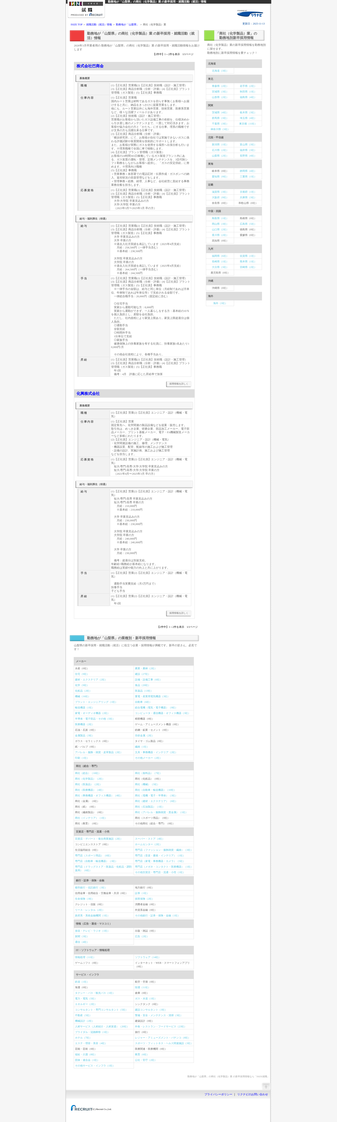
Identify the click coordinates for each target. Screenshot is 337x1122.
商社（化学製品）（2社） (90, 778)
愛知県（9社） (220, 176)
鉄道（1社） (82, 981)
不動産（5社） (83, 1015)
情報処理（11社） (85, 957)
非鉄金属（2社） (144, 735)
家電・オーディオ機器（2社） (92, 713)
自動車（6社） (143, 701)
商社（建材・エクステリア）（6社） (156, 801)
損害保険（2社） (144, 898)
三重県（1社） (248, 176)
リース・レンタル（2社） (90, 909)
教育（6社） (142, 1054)
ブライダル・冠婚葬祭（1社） (92, 1032)
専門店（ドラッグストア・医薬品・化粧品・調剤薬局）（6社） (103, 868)
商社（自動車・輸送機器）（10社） (155, 789)
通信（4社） (82, 941)
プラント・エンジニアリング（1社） (96, 701)
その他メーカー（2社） (148, 757)
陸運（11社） (142, 987)
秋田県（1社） (248, 91)
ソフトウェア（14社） (148, 957)
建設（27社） (142, 674)
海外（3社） (220, 303)
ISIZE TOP (76, 24)
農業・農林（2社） (146, 668)
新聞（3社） (82, 936)
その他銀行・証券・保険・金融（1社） (157, 915)
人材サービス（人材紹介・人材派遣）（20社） (102, 1026)
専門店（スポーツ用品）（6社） (93, 855)
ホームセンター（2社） (148, 844)
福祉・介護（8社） (86, 1054)
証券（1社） (142, 893)
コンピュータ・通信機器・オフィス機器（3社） (162, 713)
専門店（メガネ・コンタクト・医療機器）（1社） (164, 866)
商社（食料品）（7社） (148, 773)
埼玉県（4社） (248, 118)
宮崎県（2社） (248, 267)
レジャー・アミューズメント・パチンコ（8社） (162, 1037)
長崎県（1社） (220, 261)
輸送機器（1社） (84, 707)
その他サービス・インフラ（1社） (95, 1065)
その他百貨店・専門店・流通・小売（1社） (160, 872)
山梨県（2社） (220, 155)
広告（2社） (142, 936)
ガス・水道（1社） (146, 998)
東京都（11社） (248, 123)
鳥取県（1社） (220, 218)
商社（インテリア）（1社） (91, 817)
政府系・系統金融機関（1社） (92, 915)
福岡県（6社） (220, 255)
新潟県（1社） (220, 144)
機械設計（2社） (84, 1020)
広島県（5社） (248, 223)
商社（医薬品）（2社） (88, 784)
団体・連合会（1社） (87, 1060)
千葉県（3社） (220, 123)
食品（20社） (142, 685)
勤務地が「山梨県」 (127, 24)
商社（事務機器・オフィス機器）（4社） (99, 795)
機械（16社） (82, 696)
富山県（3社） (248, 144)
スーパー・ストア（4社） (150, 838)
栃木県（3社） (248, 112)
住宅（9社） (82, 674)
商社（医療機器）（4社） (90, 789)
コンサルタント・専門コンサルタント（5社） (101, 1009)
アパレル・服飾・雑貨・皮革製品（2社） (99, 752)
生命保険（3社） (84, 898)
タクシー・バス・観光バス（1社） (95, 992)
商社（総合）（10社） (88, 773)
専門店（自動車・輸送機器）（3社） (96, 861)
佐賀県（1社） (248, 255)
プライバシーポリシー (218, 1094)
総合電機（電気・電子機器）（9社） (156, 707)
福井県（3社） (248, 150)
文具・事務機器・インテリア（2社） (156, 752)
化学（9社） (82, 685)
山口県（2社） (220, 229)
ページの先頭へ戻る (266, 1086)
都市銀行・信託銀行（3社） (91, 887)
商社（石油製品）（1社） (150, 806)
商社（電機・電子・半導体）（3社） (156, 795)
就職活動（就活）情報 (99, 24)
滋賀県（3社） (220, 191)
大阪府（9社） (220, 197)
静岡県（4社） (248, 170)
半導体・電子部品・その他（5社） (95, 718)
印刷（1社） (82, 757)
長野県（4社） (248, 155)
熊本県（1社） (248, 261)
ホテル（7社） (83, 1037)
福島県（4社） (248, 97)
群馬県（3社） (220, 118)
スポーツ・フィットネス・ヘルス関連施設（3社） (164, 1043)
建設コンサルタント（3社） (151, 1009)
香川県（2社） (220, 235)
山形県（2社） (220, 97)
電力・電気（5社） (86, 998)
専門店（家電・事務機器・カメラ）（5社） (160, 861)
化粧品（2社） (83, 690)
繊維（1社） (142, 746)
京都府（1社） (248, 191)
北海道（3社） (220, 70)
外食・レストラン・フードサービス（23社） (161, 1026)
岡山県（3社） (220, 223)
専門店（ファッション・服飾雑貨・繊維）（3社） (164, 849)
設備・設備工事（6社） (148, 679)
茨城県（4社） (220, 112)
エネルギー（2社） (86, 1004)
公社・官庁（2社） (146, 1060)
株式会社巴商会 (90, 66)
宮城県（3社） (220, 91)
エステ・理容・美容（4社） (91, 1043)
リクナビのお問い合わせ (252, 1094)
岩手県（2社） (248, 86)
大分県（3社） (220, 267)
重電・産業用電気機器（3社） (152, 696)
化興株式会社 (88, 393)
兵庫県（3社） (248, 197)
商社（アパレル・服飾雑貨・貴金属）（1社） (161, 812)
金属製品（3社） (84, 735)
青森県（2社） (220, 86)
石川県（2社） (220, 150)
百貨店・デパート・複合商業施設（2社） (99, 838)
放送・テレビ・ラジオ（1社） (92, 930)
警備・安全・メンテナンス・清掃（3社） (159, 1015)
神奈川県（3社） (220, 129)
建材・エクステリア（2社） (91, 679)
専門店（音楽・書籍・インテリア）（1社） (160, 855)
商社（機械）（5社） (147, 784)
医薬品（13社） (144, 690)
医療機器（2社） (84, 724)
